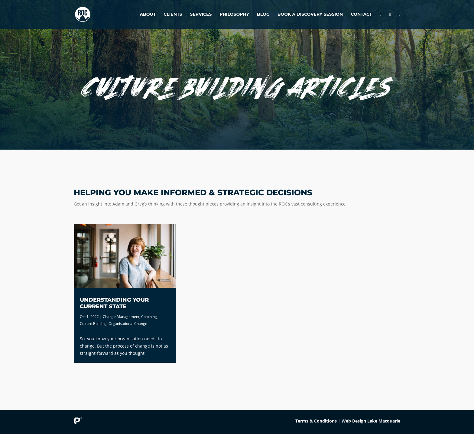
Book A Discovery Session (310, 14)
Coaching (149, 316)
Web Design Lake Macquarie (371, 421)
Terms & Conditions (316, 421)
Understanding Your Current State (114, 303)
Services (201, 14)
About (148, 14)
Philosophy (234, 14)
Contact (361, 14)
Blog (263, 14)
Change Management (121, 316)
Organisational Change (128, 323)
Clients (173, 14)
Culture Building (93, 323)
